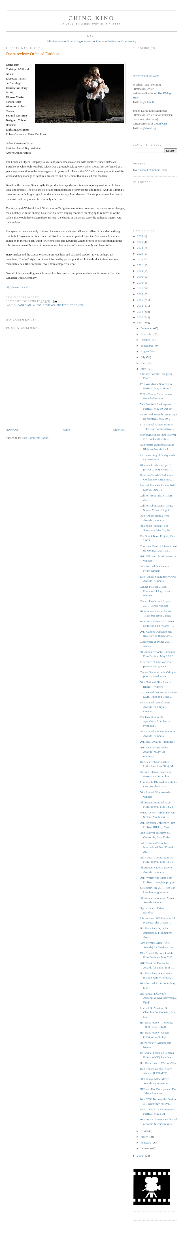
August (145, 351)
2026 (140, 236)
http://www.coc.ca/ (17, 287)
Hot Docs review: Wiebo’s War (158, 1063)
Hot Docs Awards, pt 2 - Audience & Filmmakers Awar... (156, 933)
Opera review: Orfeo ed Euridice (32, 54)
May (143, 368)
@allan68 (148, 102)
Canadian (24, 305)
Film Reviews (55, 41)
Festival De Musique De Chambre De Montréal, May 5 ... (158, 1012)
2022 (140, 259)
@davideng (149, 128)
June (143, 363)
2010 (140, 1155)
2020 (140, 271)
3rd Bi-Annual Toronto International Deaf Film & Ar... (157, 847)
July (143, 357)
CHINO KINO (91, 18)
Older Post (119, 429)
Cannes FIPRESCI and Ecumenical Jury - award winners (156, 591)
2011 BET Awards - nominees (157, 741)
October (145, 339)
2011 (140, 323)
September (147, 345)
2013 (140, 311)
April (143, 1131)
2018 (140, 282)
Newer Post (12, 429)
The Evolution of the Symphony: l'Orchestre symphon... (155, 721)
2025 (140, 242)
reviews (49, 305)
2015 (140, 300)
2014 (140, 305)
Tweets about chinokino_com (150, 170)
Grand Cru (160, 123)
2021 (140, 265)
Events (100, 41)
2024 (140, 247)
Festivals (112, 41)
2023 (140, 253)
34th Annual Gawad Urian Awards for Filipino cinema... (155, 707)
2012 (140, 317)
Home (66, 429)
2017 (140, 288)
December (146, 328)
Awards (88, 41)
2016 (140, 294)
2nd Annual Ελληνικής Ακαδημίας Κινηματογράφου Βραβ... (158, 998)
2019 (140, 276)
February (146, 1142)
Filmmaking (73, 41)
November (146, 334)
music (37, 305)
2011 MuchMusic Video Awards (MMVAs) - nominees (154, 752)
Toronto (76, 305)
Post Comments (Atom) (35, 437)
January (145, 1148)
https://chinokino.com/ (146, 76)
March (144, 1136)
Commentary (128, 41)
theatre (63, 305)
